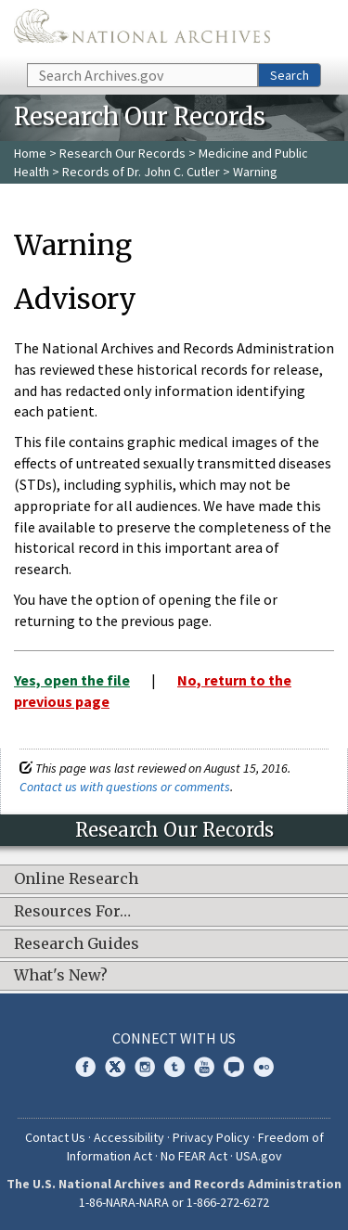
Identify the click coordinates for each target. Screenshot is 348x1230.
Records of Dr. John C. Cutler (141, 171)
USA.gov (259, 1155)
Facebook (85, 1067)
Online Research (76, 879)
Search (289, 75)
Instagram (145, 1067)
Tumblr (174, 1067)
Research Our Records (122, 153)
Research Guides (76, 944)
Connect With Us (174, 1038)
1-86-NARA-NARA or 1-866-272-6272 (174, 1202)
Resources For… (72, 911)
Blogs (234, 1067)
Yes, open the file (72, 680)
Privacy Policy (211, 1137)
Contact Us (55, 1137)
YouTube (204, 1067)
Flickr (263, 1067)
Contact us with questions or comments (124, 786)
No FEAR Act (194, 1155)
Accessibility (129, 1137)
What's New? (61, 975)
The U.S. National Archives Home (142, 30)
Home (30, 153)
